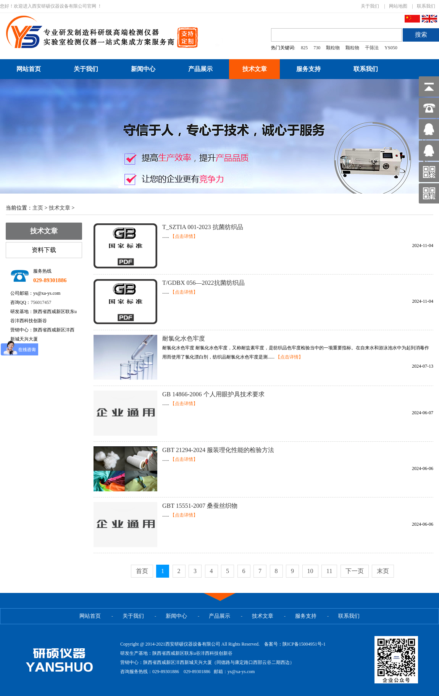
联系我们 (426, 6)
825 (304, 47)
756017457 (41, 302)
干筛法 (372, 47)
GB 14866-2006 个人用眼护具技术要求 (213, 394)
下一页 (354, 571)
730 (316, 47)
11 (329, 571)
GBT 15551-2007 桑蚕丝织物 (199, 505)
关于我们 (370, 6)
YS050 (390, 47)
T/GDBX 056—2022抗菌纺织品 (203, 282)
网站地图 (398, 6)
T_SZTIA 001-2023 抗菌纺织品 (202, 227)
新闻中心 (143, 69)
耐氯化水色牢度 (183, 338)
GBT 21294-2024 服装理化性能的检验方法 (218, 450)
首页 (142, 571)
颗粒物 (333, 47)
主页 (37, 208)
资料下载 (44, 250)
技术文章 (254, 69)
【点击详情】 (184, 236)
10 (310, 571)
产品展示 (200, 69)
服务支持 (308, 69)
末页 (383, 571)
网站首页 (28, 69)
